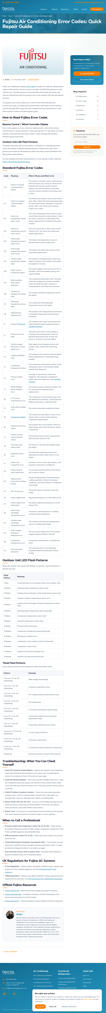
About (75, 9)
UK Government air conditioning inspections (45, 879)
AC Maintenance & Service (42, 982)
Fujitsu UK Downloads (13, 894)
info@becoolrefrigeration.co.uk (89, 2)
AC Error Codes (33, 79)
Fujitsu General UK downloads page (16, 162)
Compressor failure (18, 417)
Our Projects (87, 979)
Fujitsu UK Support (12, 901)
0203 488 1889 (10, 2)
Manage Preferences (69, 1006)
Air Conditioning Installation (42, 975)
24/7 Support (96, 9)
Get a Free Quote (87, 80)
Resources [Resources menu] (65, 9)
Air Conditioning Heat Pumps (43, 986)
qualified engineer (35, 327)
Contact (84, 9)
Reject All (52, 1006)
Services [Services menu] (44, 9)
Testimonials (87, 982)
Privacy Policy (87, 999)
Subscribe (83, 147)
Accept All (40, 1006)
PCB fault (21, 324)
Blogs (10, 16)
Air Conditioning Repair (41, 979)
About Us (86, 975)
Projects (54, 9)
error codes (30, 86)
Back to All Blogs (9, 951)
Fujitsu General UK (12, 891)
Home (4, 16)
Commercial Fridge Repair (66, 978)
